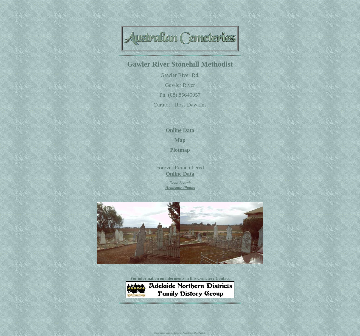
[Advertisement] (180, 12)
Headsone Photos (180, 187)
